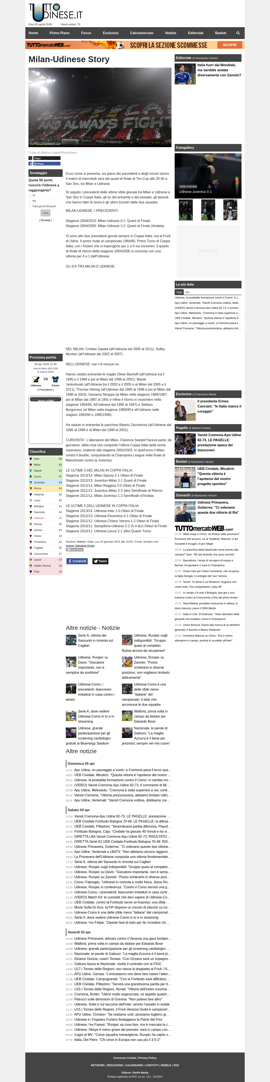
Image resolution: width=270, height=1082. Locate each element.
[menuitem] (238, 33)
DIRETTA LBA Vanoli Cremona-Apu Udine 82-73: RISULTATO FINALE (127, 836)
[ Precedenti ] (45, 389)
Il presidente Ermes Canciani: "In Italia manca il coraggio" (219, 406)
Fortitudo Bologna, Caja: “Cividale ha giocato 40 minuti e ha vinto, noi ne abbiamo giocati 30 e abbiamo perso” (156, 831)
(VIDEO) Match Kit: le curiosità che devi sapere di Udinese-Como (123, 897)
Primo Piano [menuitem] (59, 33)
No (34, 200)
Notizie (81, 541)
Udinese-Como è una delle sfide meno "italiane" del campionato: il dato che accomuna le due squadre (144, 694)
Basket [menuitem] (220, 33)
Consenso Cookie (124, 1057)
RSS (176, 1065)
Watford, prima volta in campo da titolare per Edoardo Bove (151, 716)
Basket (181, 461)
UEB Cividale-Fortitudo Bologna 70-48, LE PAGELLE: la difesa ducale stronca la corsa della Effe (146, 821)
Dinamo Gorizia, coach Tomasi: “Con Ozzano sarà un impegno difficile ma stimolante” (138, 959)
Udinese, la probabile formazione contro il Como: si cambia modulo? (125, 780)
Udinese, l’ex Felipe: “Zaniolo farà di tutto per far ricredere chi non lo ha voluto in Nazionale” (142, 922)
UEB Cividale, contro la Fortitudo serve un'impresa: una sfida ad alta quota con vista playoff (142, 902)
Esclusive (184, 394)
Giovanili (183, 495)
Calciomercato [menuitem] (141, 33)
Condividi (77, 561)
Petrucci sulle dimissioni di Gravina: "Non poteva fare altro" (118, 999)
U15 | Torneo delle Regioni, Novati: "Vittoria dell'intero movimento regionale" (131, 989)
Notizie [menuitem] (170, 33)
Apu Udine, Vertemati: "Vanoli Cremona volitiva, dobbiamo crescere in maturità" (133, 800)
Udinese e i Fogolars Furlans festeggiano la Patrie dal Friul (118, 1019)
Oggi (179, 292)
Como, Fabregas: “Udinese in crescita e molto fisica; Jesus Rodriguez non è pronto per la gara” (145, 882)
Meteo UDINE (46, 400)
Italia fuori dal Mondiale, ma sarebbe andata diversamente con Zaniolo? (219, 70)
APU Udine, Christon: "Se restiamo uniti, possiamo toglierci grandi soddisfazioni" (134, 1014)
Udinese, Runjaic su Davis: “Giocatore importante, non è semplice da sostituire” (133, 872)
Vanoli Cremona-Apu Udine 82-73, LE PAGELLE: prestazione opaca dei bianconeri (136, 816)
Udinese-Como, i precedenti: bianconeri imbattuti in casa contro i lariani (127, 892)
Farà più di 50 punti (44, 206)
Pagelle (182, 428)
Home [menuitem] (33, 33)
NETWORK (98, 1065)
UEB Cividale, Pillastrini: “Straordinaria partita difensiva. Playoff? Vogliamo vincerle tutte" (140, 826)
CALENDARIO (134, 1065)
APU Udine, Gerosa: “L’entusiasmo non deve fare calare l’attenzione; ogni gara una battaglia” (144, 974)
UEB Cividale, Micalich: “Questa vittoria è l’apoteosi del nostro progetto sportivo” (134, 775)
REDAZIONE (115, 1065)
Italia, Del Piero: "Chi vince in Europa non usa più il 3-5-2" (117, 1040)
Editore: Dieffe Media (135, 1072)
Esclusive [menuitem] (111, 33)
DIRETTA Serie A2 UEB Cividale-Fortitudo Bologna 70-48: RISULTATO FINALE (133, 841)
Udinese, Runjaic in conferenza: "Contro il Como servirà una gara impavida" (131, 887)
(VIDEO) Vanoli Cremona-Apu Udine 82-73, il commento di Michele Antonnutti (132, 785)
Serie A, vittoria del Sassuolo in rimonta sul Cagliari (95, 640)
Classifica (38, 451)
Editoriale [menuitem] (195, 33)
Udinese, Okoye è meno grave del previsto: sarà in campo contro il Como (129, 1029)
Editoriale (184, 58)
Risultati (45, 220)
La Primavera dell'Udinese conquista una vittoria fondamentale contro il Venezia (134, 857)
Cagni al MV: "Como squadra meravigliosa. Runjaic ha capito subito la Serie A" (133, 1034)
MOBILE (166, 1065)
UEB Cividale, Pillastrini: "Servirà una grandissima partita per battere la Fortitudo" (135, 984)
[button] (45, 213)
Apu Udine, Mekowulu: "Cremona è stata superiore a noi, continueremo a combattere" (138, 790)
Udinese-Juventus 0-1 (195, 192)
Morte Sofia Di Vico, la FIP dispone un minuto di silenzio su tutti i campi (127, 907)
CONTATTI (152, 1065)
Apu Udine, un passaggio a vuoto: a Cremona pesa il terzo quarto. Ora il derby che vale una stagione (149, 770)
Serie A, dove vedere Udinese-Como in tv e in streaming (96, 716)
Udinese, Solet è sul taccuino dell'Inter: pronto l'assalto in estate (122, 1004)
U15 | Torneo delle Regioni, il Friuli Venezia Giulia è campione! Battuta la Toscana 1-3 (138, 1009)
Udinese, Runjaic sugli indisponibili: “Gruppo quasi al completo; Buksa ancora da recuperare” (143, 867)
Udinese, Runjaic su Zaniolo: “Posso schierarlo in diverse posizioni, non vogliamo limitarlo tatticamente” (146, 667)
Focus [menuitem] (86, 33)
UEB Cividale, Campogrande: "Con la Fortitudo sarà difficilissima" (123, 979)
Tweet (100, 561)
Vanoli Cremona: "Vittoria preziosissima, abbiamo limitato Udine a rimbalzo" (130, 795)
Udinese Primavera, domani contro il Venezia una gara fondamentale (125, 938)
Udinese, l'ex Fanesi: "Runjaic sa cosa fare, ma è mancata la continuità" (128, 1024)
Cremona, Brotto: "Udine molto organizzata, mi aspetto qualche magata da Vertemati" (138, 994)
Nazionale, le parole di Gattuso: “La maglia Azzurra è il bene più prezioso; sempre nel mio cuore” (146, 954)
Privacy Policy (147, 1057)
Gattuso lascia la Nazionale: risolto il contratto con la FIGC (118, 964)
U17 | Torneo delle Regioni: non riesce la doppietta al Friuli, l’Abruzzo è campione (135, 969)
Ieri (187, 292)
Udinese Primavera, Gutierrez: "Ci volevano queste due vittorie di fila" (126, 846)
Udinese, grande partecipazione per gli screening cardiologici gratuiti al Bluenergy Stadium (142, 948)
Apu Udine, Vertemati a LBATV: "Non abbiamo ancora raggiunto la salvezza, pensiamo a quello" (146, 852)
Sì (34, 195)
